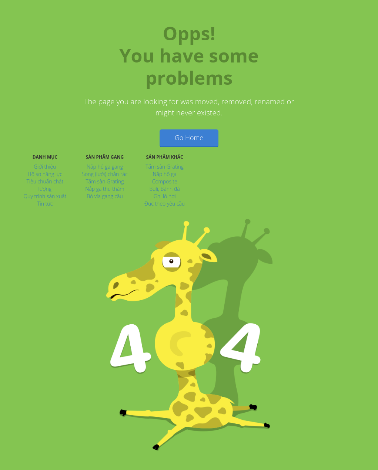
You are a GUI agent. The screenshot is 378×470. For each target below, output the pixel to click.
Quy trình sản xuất (44, 196)
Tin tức (45, 203)
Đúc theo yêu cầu (164, 203)
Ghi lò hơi (165, 196)
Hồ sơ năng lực (45, 173)
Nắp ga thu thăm (104, 188)
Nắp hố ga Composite (164, 177)
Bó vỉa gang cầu (105, 196)
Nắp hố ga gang (105, 166)
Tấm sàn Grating (105, 181)
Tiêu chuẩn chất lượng (45, 185)
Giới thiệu (45, 166)
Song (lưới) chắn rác (104, 173)
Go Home (189, 137)
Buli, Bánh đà (165, 188)
